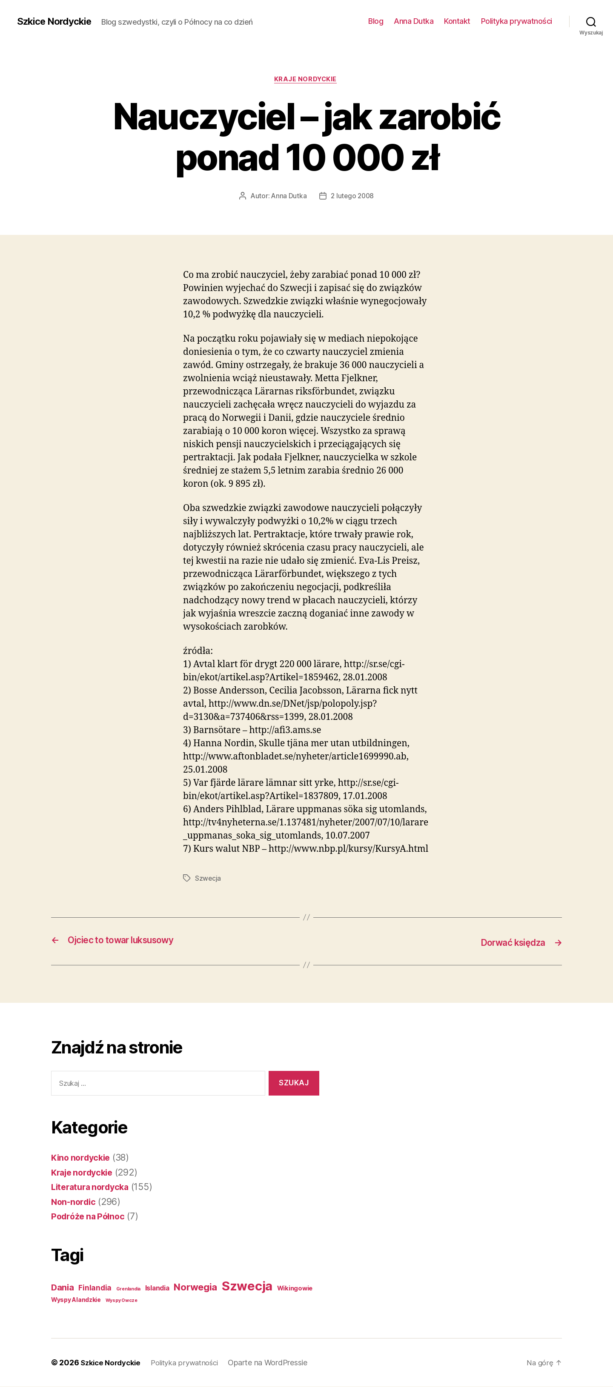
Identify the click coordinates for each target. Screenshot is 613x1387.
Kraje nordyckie (306, 80)
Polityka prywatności (516, 21)
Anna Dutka (413, 21)
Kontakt (457, 21)
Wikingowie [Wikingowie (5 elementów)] (294, 1289)
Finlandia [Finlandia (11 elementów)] (95, 1288)
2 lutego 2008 (352, 197)
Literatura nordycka (93, 1187)
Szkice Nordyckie (57, 21)
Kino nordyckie (83, 1158)
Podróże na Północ (90, 1217)
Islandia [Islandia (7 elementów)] (157, 1288)
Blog (375, 21)
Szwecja (208, 879)
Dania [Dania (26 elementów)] (62, 1288)
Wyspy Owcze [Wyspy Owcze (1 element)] (121, 1301)
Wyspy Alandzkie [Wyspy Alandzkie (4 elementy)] (76, 1300)
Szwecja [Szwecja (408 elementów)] (247, 1286)
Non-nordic (74, 1202)
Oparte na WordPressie (276, 1362)
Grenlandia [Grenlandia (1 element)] (128, 1289)
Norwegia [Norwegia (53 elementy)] (195, 1287)
